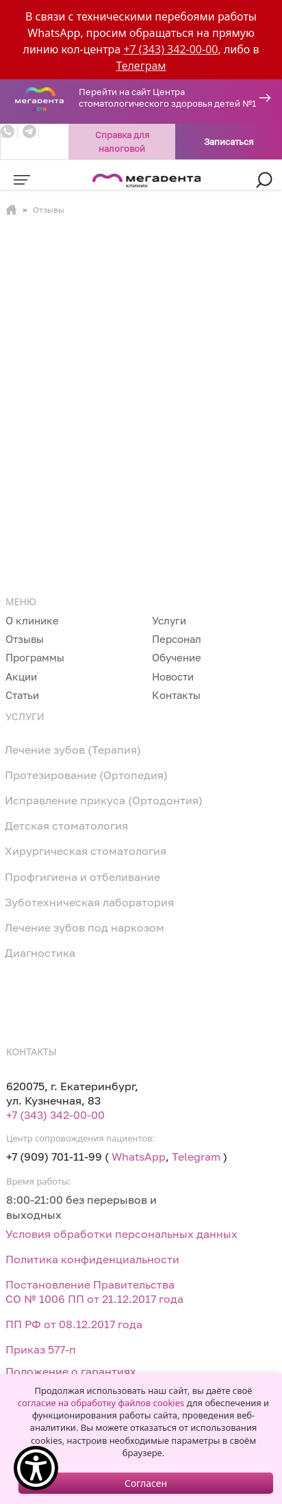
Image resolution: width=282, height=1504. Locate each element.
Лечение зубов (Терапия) (73, 749)
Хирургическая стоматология (85, 851)
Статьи (22, 695)
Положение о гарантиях (70, 1371)
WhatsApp (139, 1156)
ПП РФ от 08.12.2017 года (73, 1324)
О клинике (32, 620)
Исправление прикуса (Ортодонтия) (104, 800)
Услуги (169, 620)
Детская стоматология (66, 825)
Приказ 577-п (40, 1349)
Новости (173, 676)
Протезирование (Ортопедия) (86, 775)
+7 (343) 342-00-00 (170, 49)
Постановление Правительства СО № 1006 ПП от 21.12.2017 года (94, 1292)
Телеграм (141, 65)
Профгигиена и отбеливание (82, 877)
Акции (21, 676)
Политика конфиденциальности (92, 1259)
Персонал (176, 639)
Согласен (146, 1483)
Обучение (176, 657)
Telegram (196, 1156)
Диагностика (40, 953)
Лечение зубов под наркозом (84, 927)
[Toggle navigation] (22, 180)
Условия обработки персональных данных (121, 1234)
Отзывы (24, 639)
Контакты (176, 695)
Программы (34, 657)
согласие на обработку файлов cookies (101, 1403)
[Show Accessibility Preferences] (36, 1468)
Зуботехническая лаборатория (89, 902)
